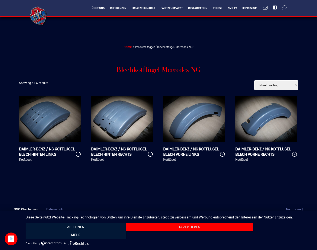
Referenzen (118, 8)
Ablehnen (68, 235)
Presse (217, 8)
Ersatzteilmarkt (143, 8)
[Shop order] (276, 85)
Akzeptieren (169, 235)
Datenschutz (55, 209)
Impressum (249, 8)
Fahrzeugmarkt (172, 8)
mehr (269, 235)
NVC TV (232, 8)
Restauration (197, 8)
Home (128, 47)
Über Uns (98, 8)
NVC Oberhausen (26, 209)
